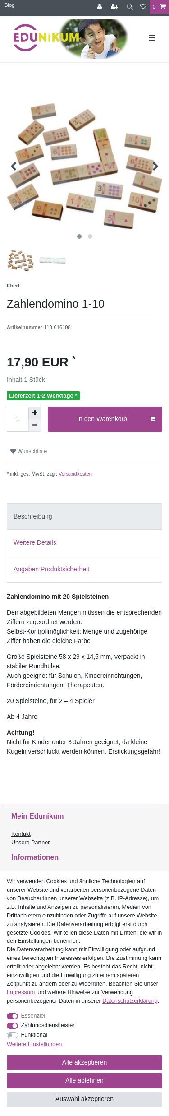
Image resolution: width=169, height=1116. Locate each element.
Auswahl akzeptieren (84, 1098)
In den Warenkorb (116, 419)
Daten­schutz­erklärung (130, 1001)
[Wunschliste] (143, 7)
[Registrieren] (115, 7)
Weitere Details (35, 542)
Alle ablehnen (84, 1080)
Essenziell (34, 1016)
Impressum (21, 992)
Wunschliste (28, 451)
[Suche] (130, 7)
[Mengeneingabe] (17, 419)
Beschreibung (33, 516)
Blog (9, 5)
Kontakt (21, 834)
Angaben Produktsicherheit (51, 569)
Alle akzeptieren (84, 1062)
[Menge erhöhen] (34, 413)
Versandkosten (74, 474)
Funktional (34, 1035)
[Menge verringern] (34, 425)
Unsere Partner (30, 842)
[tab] (84, 516)
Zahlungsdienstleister (48, 1025)
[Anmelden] (100, 7)
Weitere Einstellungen (34, 1044)
